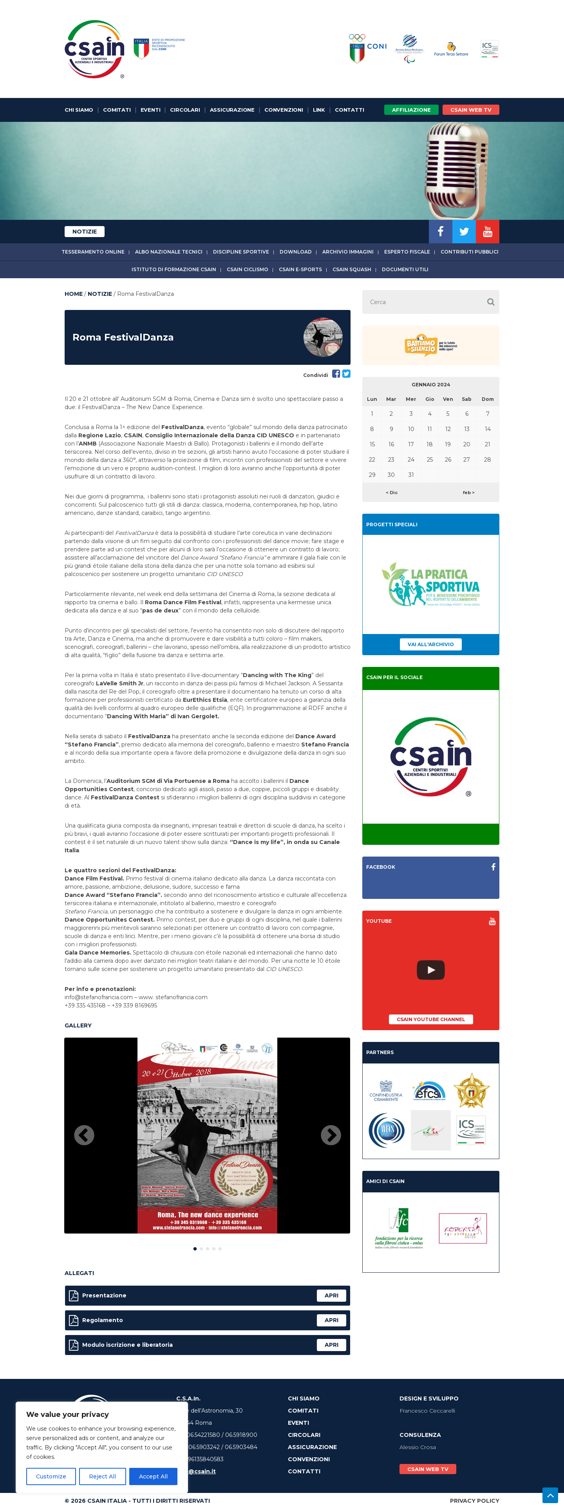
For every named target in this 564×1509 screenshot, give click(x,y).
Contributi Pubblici (470, 252)
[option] (207, 1136)
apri (331, 1295)
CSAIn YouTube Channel (431, 1019)
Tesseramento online (93, 252)
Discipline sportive (241, 252)
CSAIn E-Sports (300, 269)
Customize (51, 1476)
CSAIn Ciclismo (247, 269)
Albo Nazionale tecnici (168, 252)
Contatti (349, 110)
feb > (469, 492)
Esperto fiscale (407, 252)
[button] (490, 302)
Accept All (153, 1476)
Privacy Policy (474, 1500)
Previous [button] (84, 1136)
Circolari (185, 110)
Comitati (116, 110)
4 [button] (214, 1247)
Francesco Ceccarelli (427, 1410)
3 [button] (208, 1247)
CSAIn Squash (352, 269)
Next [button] (331, 1136)
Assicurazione (232, 110)
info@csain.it (196, 1471)
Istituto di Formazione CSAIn (174, 269)
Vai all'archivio (431, 644)
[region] (102, 1447)
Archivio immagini (348, 252)
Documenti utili (405, 269)
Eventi (151, 110)
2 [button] (201, 1247)
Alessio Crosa (418, 1447)
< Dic (392, 492)
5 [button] (220, 1247)
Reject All (102, 1476)
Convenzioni (283, 110)
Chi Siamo (79, 110)
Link (319, 110)
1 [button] (195, 1247)
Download (296, 252)
